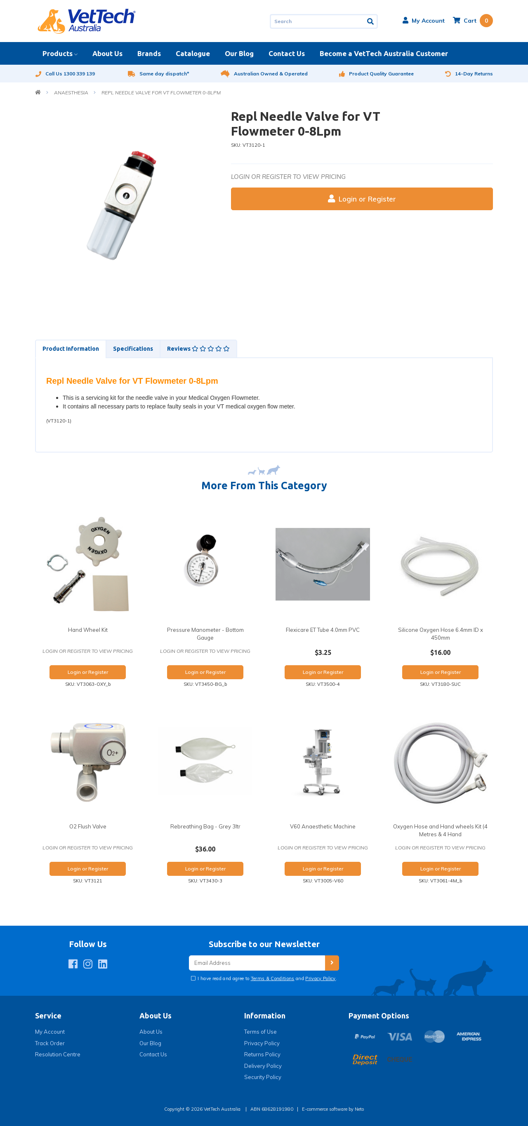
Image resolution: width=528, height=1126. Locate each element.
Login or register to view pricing (288, 177)
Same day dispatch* (158, 73)
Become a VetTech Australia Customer (384, 53)
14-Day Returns (469, 73)
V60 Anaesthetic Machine (323, 826)
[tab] (70, 349)
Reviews (198, 348)
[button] (424, 20)
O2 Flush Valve (87, 826)
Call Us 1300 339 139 (65, 73)
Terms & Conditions (273, 978)
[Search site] (371, 21)
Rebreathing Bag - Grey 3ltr (205, 826)
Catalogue (193, 53)
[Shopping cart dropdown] (473, 20)
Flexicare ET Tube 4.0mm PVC (323, 629)
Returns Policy (262, 1054)
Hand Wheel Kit (88, 629)
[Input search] (317, 21)
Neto (359, 1109)
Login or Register (362, 199)
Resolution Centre (57, 1054)
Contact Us (287, 53)
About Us (107, 53)
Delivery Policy (263, 1066)
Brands (149, 53)
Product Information (70, 348)
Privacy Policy (320, 978)
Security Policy (262, 1077)
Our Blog (239, 53)
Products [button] (57, 53)
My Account (50, 1031)
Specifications (133, 348)
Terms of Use (260, 1031)
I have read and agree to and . (266, 978)
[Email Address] (257, 963)
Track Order (50, 1043)
